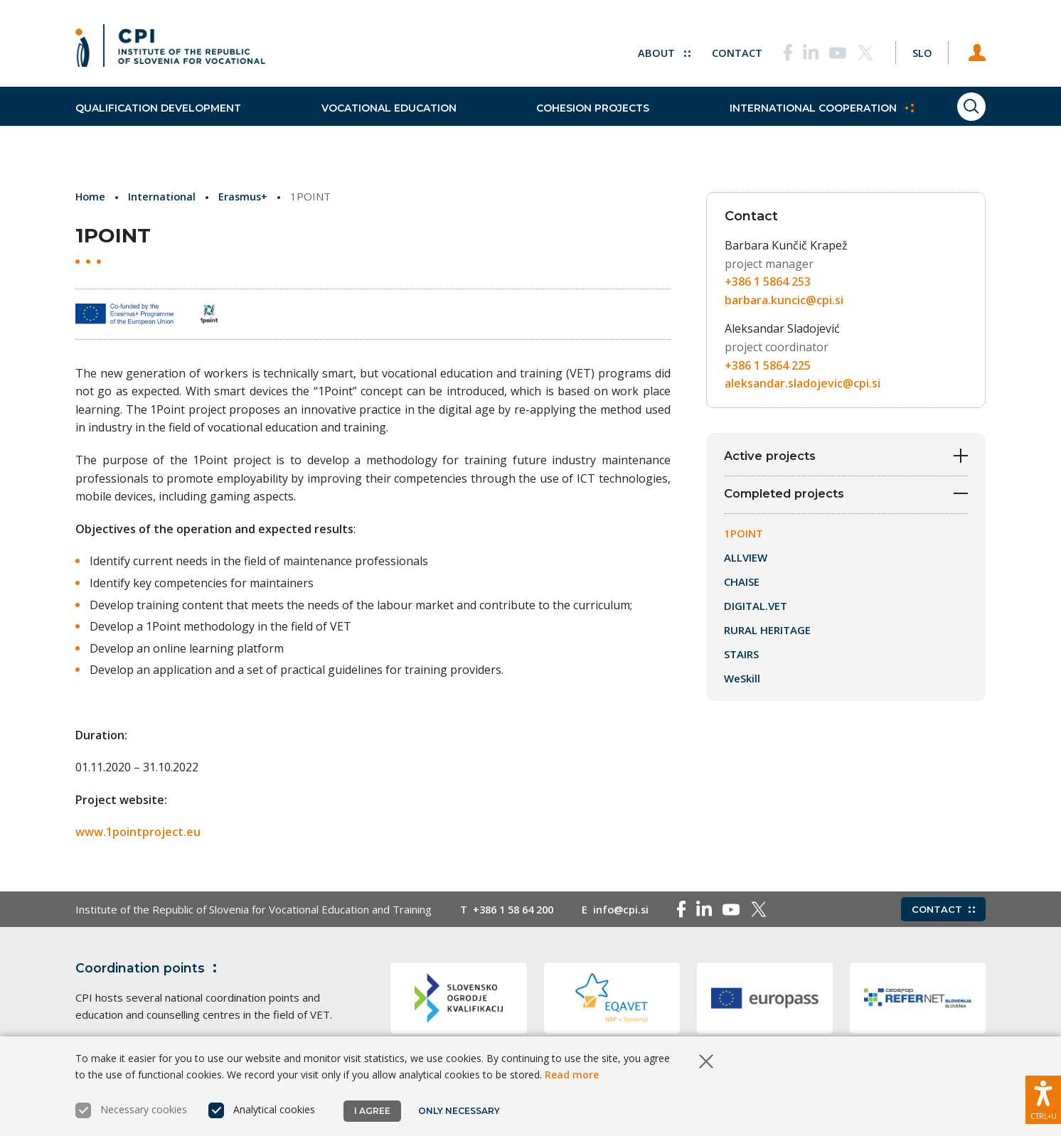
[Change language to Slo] (915, 50)
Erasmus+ (245, 196)
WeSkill (742, 681)
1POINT (743, 536)
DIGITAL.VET (755, 608)
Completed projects (846, 495)
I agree (372, 1110)
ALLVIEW (745, 560)
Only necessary (460, 1110)
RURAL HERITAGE (767, 633)
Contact (725, 50)
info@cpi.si (630, 909)
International (163, 196)
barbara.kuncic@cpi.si (784, 300)
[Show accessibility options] (1043, 1097)
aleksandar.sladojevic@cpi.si (802, 383)
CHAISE (741, 584)
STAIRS (741, 657)
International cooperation (787, 121)
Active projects (846, 456)
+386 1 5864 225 (768, 365)
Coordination (149, 968)
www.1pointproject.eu (138, 832)
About (651, 50)
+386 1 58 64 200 (517, 909)
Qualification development (158, 120)
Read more (572, 1074)
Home (91, 196)
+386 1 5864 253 (768, 281)
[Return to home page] (170, 49)
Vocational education (376, 120)
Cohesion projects (570, 120)
